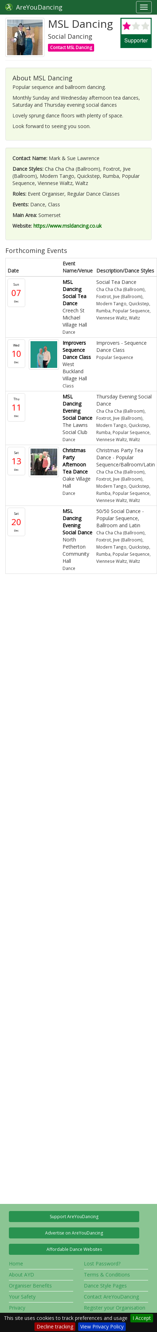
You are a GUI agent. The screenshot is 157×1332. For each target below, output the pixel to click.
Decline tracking (55, 1326)
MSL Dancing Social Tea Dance (74, 293)
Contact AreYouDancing (111, 1296)
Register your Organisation (114, 1307)
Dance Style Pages (105, 1285)
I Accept (141, 1318)
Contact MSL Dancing (71, 47)
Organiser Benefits (30, 1285)
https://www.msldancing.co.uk (67, 225)
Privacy (17, 1307)
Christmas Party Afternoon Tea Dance (75, 461)
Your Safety (22, 1296)
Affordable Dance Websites (74, 1249)
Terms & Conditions (107, 1274)
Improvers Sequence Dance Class (77, 349)
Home (16, 1263)
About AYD (21, 1274)
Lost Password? (102, 1263)
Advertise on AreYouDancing (74, 1233)
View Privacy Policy (102, 1326)
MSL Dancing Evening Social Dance (77, 407)
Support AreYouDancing (74, 1217)
